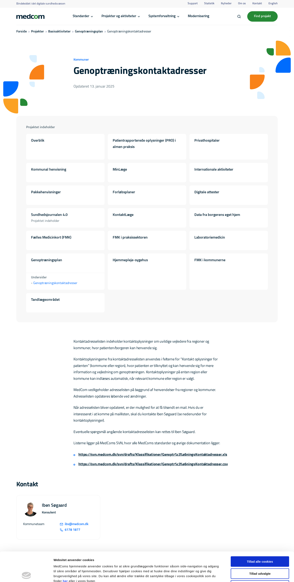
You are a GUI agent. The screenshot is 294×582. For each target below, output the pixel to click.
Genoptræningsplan (89, 31)
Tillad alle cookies (260, 532)
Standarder (81, 16)
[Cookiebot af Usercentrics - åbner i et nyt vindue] (26, 574)
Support (193, 3)
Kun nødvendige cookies (260, 556)
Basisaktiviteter (59, 31)
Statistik (209, 3)
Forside (21, 31)
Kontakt (257, 3)
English (273, 3)
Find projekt (262, 16)
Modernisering (198, 16)
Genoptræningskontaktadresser (55, 283)
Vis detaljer (212, 574)
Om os (242, 3)
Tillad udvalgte (260, 544)
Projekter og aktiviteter (118, 16)
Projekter (37, 31)
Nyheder (226, 3)
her (65, 551)
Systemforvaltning (162, 16)
